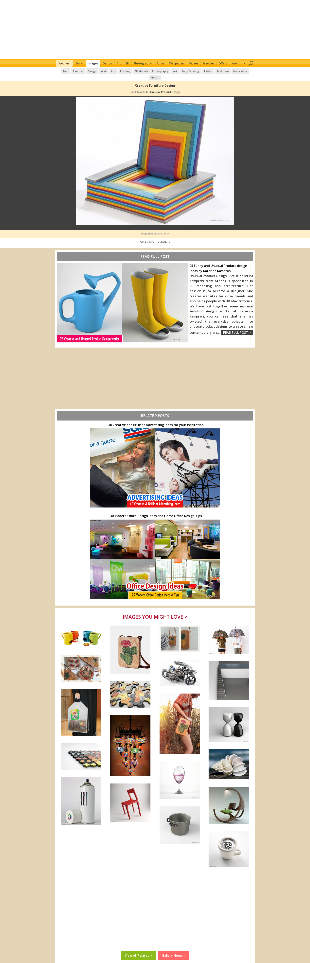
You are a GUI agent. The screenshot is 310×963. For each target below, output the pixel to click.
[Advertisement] (155, 29)
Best (60, 71)
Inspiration (232, 71)
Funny (160, 63)
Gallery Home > (173, 949)
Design (107, 63)
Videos (193, 63)
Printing (119, 71)
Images (92, 63)
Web (97, 71)
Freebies (208, 63)
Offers (223, 63)
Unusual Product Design (165, 85)
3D (127, 63)
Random (72, 71)
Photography (143, 63)
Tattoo (200, 71)
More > (248, 71)
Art (119, 63)
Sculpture (215, 71)
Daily (79, 63)
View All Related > (138, 949)
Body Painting (183, 71)
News (235, 63)
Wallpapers (177, 63)
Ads (107, 71)
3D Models (134, 71)
